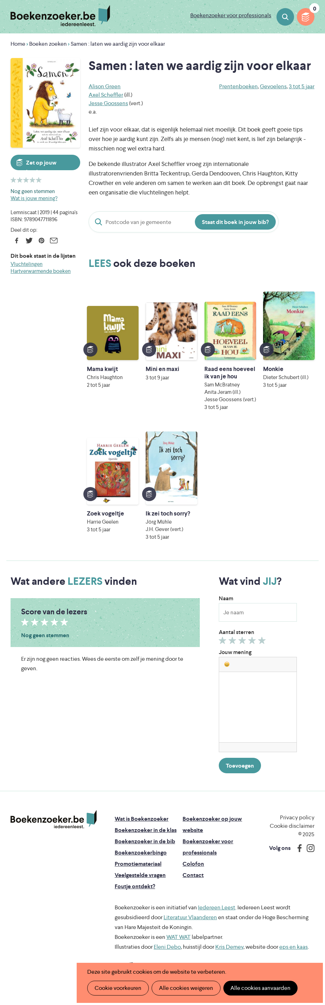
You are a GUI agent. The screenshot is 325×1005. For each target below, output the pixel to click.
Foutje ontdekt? (135, 886)
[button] (227, 664)
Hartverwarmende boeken (41, 271)
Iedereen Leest (216, 907)
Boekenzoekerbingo (141, 852)
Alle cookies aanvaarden (260, 988)
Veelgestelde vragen (140, 875)
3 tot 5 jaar (301, 86)
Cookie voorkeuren (118, 988)
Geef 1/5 (223, 642)
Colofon (193, 864)
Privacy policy (297, 817)
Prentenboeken (238, 86)
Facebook (17, 240)
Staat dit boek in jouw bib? (235, 222)
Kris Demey (229, 946)
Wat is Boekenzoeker (141, 818)
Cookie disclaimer (292, 826)
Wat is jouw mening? (34, 198)
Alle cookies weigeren (186, 988)
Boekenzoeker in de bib (145, 841)
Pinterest (41, 240)
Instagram (308, 848)
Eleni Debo (167, 946)
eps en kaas (293, 946)
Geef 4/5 (253, 642)
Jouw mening (235, 652)
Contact (193, 875)
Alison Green (105, 86)
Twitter (29, 240)
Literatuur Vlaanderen (190, 917)
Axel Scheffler (106, 94)
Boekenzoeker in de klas (146, 830)
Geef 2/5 (233, 642)
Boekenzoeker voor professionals (230, 15)
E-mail (53, 240)
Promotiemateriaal (138, 864)
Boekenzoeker (60, 15)
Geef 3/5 (243, 642)
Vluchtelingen (27, 264)
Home (18, 43)
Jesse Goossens (108, 103)
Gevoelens (273, 86)
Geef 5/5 (263, 642)
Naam (226, 598)
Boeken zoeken (285, 17)
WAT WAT (178, 937)
